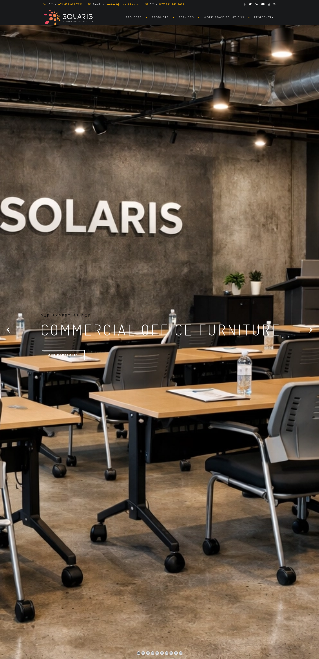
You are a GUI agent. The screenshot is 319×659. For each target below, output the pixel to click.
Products (160, 17)
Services (186, 17)
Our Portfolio (63, 355)
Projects (134, 17)
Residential (264, 17)
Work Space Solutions (224, 17)
